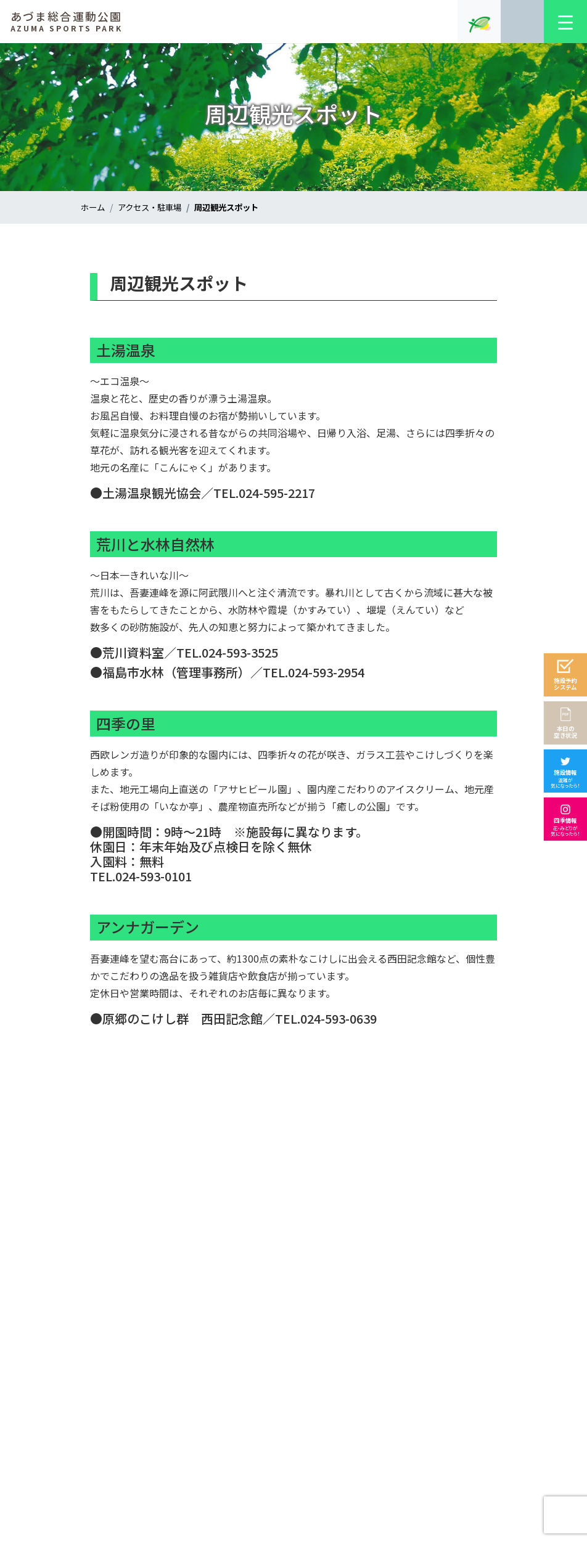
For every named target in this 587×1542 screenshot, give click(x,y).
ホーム (94, 207)
